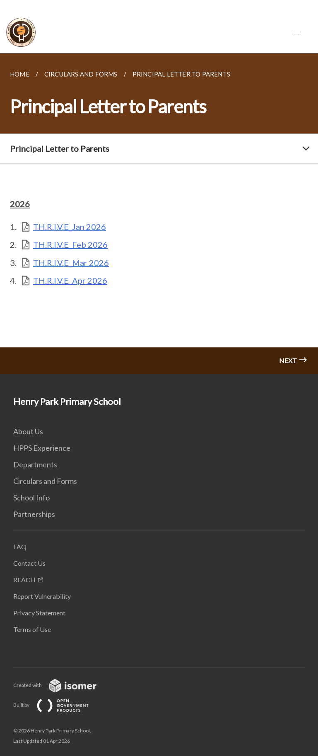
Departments (35, 464)
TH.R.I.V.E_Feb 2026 (70, 244)
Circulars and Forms (45, 481)
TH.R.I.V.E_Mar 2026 (71, 263)
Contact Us (29, 563)
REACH (24, 580)
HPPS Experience (41, 447)
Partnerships (34, 514)
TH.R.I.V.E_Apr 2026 (70, 280)
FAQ (19, 546)
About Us (28, 431)
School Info (31, 497)
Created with (61, 685)
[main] (159, 213)
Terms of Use (32, 629)
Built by (57, 705)
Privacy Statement (39, 613)
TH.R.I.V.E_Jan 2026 (69, 227)
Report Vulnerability (42, 596)
